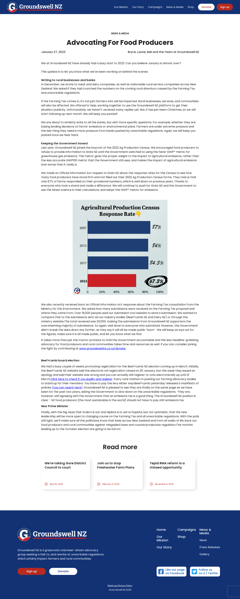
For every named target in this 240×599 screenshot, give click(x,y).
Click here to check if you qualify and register (82, 379)
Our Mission (121, 7)
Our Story (138, 7)
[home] (34, 7)
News (203, 540)
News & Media (174, 7)
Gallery (204, 554)
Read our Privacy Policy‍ (120, 585)
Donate (206, 7)
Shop (191, 7)
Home (161, 529)
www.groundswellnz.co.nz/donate (102, 348)
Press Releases (209, 547)
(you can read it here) (67, 387)
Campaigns (155, 7)
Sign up (224, 7)
